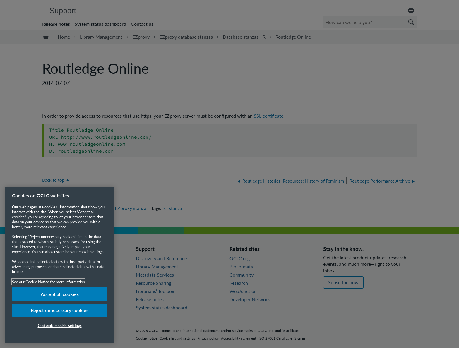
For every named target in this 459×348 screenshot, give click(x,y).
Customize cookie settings (60, 325)
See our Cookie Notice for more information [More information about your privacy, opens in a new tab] (48, 281)
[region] (59, 265)
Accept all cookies (60, 294)
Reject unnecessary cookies (59, 310)
